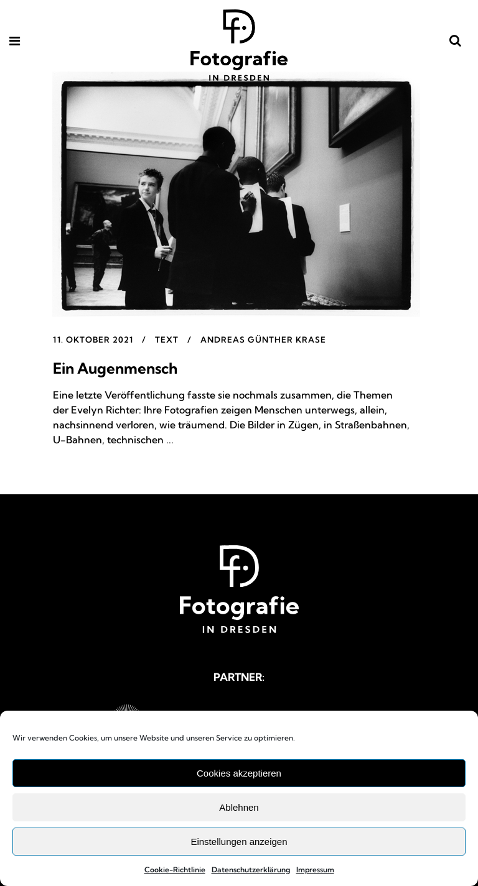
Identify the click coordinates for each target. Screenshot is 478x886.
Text (167, 339)
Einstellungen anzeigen (238, 841)
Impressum (315, 869)
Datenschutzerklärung (251, 869)
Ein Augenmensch (115, 368)
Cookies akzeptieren (239, 773)
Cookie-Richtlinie (174, 869)
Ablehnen (238, 807)
